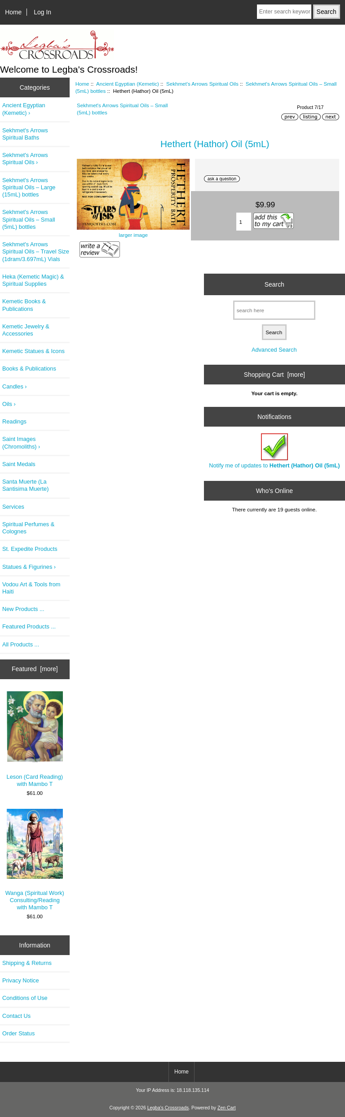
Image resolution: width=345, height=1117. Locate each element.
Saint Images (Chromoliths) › (21, 442)
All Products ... (20, 644)
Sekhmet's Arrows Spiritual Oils (202, 84)
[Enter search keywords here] (284, 11)
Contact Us (16, 1015)
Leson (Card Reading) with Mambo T (35, 739)
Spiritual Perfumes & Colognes (28, 528)
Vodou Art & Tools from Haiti (31, 588)
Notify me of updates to (274, 451)
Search (274, 284)
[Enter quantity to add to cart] (244, 222)
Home (13, 12)
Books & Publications (29, 368)
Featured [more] (35, 668)
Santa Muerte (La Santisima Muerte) (25, 485)
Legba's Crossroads (168, 1107)
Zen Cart (226, 1107)
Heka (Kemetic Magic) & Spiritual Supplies (33, 280)
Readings (14, 421)
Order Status (18, 1033)
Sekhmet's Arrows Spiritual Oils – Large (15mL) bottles (28, 187)
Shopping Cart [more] (274, 374)
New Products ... (23, 609)
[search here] (274, 310)
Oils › (9, 404)
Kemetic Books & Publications (24, 305)
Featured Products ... (29, 626)
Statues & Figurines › (29, 566)
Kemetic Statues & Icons (33, 351)
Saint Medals (18, 464)
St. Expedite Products (30, 548)
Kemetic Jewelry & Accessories (25, 330)
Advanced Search (274, 349)
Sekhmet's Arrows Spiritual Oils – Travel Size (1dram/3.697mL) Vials (35, 251)
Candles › (14, 386)
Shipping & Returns (27, 963)
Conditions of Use (25, 998)
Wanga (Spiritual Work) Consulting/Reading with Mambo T (34, 860)
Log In (42, 12)
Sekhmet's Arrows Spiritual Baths (25, 134)
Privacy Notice (20, 980)
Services (13, 506)
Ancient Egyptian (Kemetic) (127, 84)
